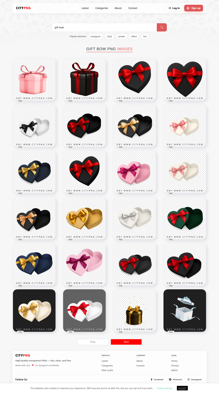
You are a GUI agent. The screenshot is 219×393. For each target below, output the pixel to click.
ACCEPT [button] (182, 388)
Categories (101, 8)
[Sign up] (193, 8)
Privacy (175, 365)
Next (126, 342)
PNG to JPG (107, 370)
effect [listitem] (134, 36)
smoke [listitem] (121, 36)
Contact (132, 8)
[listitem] (157, 379)
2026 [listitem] (109, 36)
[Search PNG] (104, 27)
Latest (85, 8)
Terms (174, 361)
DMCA (174, 370)
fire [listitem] (145, 36)
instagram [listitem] (95, 36)
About (118, 8)
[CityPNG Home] (23, 8)
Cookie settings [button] (164, 388)
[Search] (162, 27)
